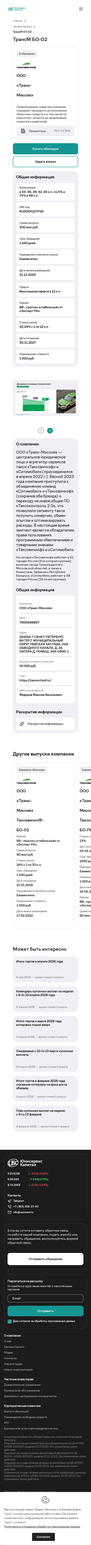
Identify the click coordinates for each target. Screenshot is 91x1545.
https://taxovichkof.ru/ (35, 680)
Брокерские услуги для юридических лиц (31, 1428)
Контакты (10, 1358)
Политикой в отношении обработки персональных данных (42, 1526)
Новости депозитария (18, 1369)
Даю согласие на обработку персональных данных (44, 1321)
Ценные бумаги (14, 1347)
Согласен (43, 1537)
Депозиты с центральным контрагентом (30, 1396)
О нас (7, 1341)
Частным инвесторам (19, 1379)
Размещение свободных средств (25, 1417)
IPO (6, 1423)
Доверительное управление (22, 1385)
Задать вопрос (45, 161)
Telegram (18, 1201)
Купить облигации (45, 149)
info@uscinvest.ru (23, 1212)
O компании (12, 1335)
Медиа (8, 1352)
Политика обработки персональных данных (30, 1491)
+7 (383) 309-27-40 (25, 1206)
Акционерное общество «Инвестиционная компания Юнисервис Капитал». (43, 1438)
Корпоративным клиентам (22, 1406)
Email (16, 1298)
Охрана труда (13, 1364)
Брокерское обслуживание (22, 1390)
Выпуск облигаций (16, 1411)
